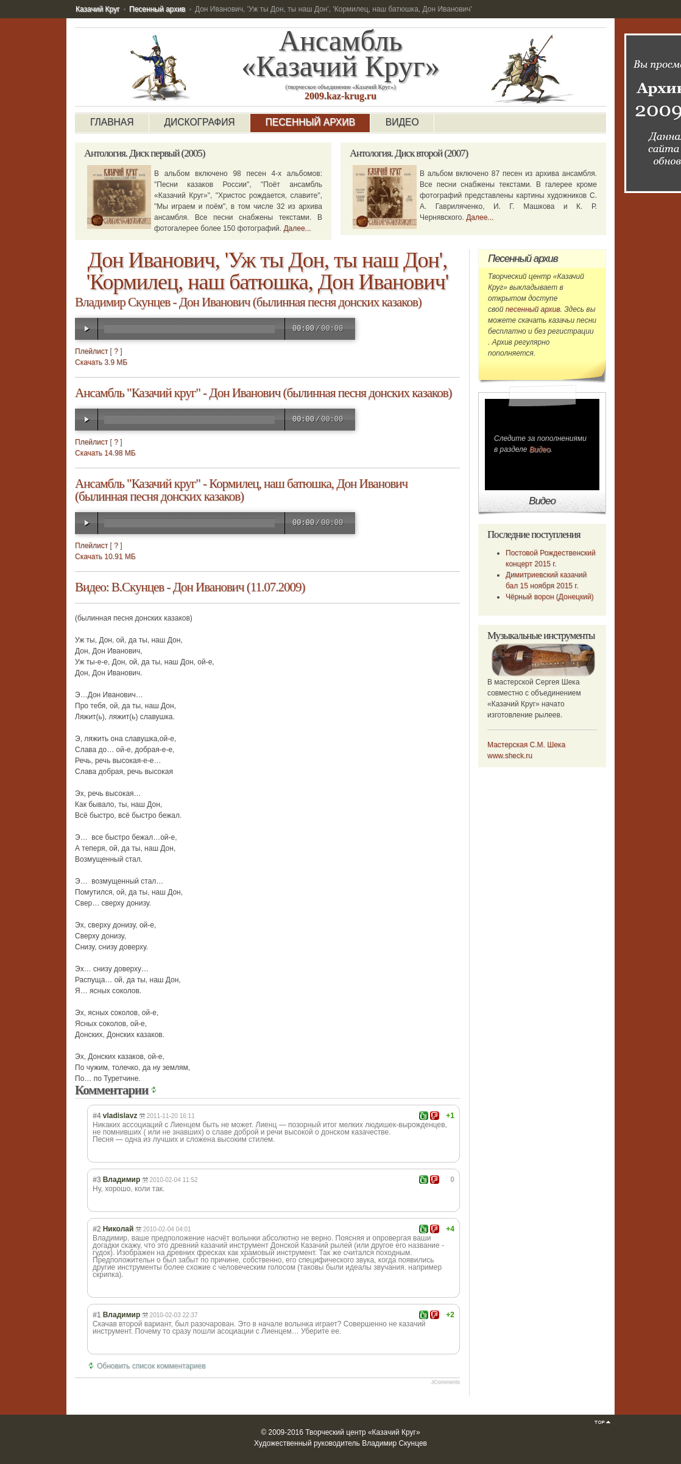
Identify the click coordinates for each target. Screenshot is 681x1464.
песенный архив (533, 309)
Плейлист (91, 351)
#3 (97, 1179)
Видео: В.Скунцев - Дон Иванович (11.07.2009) (190, 587)
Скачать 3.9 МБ (101, 362)
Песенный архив (157, 9)
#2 (97, 1229)
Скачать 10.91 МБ (105, 556)
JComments (445, 1382)
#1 (97, 1315)
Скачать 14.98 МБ (105, 453)
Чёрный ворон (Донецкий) (550, 597)
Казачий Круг (97, 9)
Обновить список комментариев (151, 1366)
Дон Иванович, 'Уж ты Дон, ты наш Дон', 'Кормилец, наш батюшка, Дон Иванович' (267, 271)
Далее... (297, 228)
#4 (97, 1115)
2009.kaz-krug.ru (340, 96)
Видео (540, 449)
